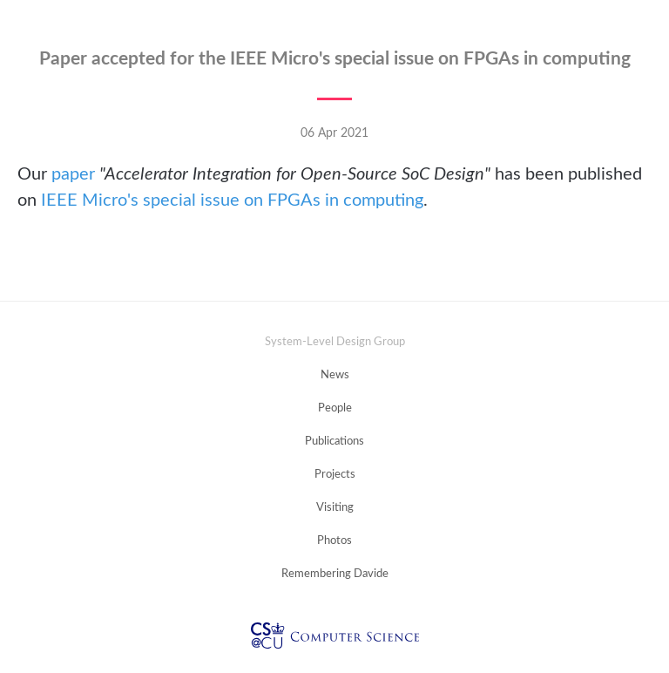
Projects (334, 474)
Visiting (335, 507)
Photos (334, 541)
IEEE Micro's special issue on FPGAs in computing (232, 200)
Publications (334, 441)
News (335, 375)
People (335, 408)
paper (73, 174)
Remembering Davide (335, 574)
